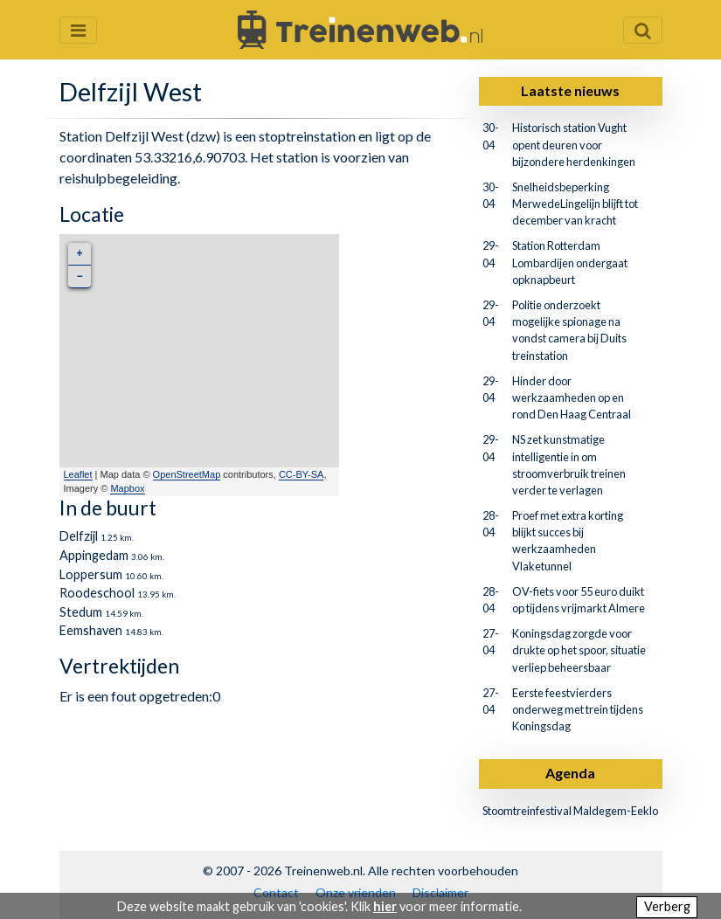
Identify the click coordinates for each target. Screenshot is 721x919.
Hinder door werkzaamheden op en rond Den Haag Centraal (571, 397)
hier (385, 906)
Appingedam (93, 555)
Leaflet (78, 474)
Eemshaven (90, 630)
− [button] (79, 276)
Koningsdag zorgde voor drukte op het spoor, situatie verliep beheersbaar (579, 650)
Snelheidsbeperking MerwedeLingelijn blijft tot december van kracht (575, 203)
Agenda (570, 772)
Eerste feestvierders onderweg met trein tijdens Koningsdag (577, 709)
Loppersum (90, 574)
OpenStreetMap (187, 474)
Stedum (80, 612)
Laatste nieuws (570, 90)
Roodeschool (97, 592)
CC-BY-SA (301, 474)
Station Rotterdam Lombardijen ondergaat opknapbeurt (569, 262)
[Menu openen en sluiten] (78, 30)
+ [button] (79, 253)
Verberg (667, 906)
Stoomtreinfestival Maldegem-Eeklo (570, 811)
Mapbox (127, 488)
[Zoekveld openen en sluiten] (642, 30)
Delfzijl (78, 536)
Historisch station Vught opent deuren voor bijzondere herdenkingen (573, 144)
